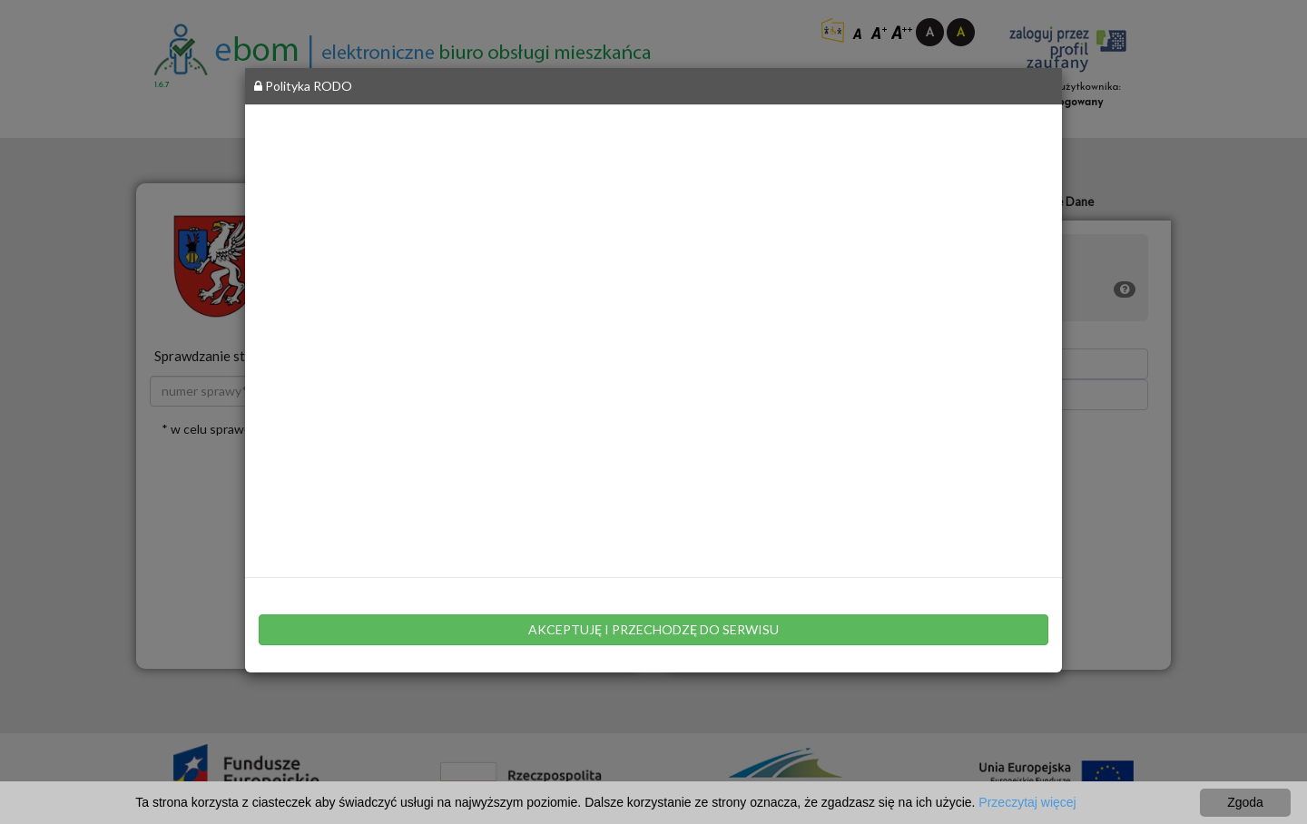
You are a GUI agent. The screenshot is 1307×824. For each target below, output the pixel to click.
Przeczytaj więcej (1027, 802)
